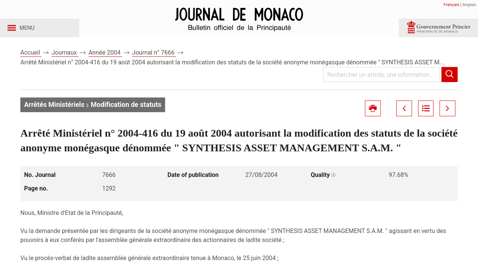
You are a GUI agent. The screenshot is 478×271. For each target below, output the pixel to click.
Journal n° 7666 (154, 59)
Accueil (30, 59)
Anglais (469, 4)
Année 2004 (105, 59)
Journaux (65, 59)
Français (452, 4)
